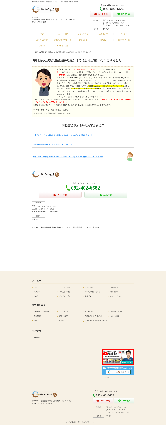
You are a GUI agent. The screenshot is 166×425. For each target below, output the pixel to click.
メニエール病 (63, 311)
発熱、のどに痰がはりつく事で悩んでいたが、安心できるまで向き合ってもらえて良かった (68, 157)
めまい (61, 320)
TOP (42, 34)
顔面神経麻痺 (63, 316)
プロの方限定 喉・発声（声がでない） (96, 321)
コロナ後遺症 (114, 316)
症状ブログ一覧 (124, 40)
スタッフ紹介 (83, 34)
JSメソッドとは (62, 46)
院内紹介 (103, 40)
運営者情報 (83, 40)
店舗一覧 (42, 46)
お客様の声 (103, 34)
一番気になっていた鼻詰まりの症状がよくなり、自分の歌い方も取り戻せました (63, 135)
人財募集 (37, 337)
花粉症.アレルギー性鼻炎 (93, 316)
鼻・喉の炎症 (89, 311)
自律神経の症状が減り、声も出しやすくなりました (52, 144)
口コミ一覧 (105, 377)
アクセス (123, 34)
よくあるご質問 (42, 40)
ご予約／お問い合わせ (62, 40)
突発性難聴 (37, 316)
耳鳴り (36, 320)
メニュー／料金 (63, 34)
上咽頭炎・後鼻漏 (116, 311)
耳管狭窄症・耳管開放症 (42, 311)
